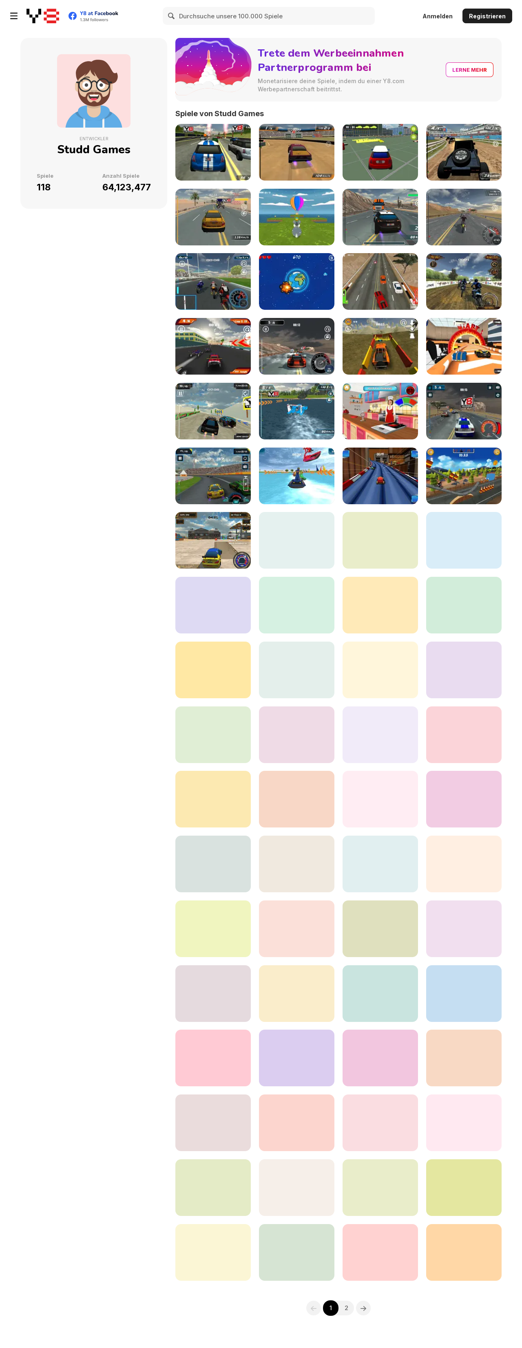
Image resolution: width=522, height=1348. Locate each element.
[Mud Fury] (296, 152)
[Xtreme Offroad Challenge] (380, 864)
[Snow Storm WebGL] (380, 605)
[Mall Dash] (213, 670)
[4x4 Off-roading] (380, 346)
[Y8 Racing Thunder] (213, 476)
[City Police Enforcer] (213, 864)
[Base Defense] (464, 799)
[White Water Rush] (296, 605)
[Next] (363, 1308)
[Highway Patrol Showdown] (464, 411)
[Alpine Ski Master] (464, 540)
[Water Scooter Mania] (296, 476)
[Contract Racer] (213, 217)
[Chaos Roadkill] (296, 1058)
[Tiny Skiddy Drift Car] (464, 1122)
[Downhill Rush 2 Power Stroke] (380, 1187)
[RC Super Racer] (213, 346)
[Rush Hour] (464, 993)
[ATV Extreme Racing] (380, 928)
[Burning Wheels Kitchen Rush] (380, 476)
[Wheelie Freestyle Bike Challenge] (213, 1187)
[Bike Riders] (464, 217)
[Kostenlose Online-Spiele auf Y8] (43, 16)
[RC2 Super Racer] (464, 734)
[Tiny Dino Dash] (296, 1187)
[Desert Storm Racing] (213, 411)
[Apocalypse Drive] (380, 670)
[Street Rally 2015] (213, 152)
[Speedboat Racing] (296, 411)
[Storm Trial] (464, 476)
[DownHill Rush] (296, 670)
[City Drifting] (213, 540)
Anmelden (437, 16)
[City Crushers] (296, 864)
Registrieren (487, 16)
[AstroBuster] (296, 281)
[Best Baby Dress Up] (464, 928)
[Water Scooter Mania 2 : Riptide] (464, 605)
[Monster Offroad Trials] (296, 928)
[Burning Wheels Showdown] (464, 346)
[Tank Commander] (213, 799)
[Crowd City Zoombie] (464, 1058)
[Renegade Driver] (380, 281)
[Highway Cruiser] (464, 864)
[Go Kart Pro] (296, 734)
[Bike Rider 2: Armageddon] (380, 540)
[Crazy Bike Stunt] (380, 734)
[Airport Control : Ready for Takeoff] (380, 1252)
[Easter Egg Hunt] (296, 217)
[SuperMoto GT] (213, 281)
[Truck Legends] (213, 605)
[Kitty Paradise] (296, 799)
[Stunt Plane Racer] (296, 993)
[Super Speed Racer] (296, 346)
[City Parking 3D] (380, 152)
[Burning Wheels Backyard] (296, 540)
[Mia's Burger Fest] (380, 411)
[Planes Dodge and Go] (213, 1252)
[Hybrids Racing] (380, 1058)
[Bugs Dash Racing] (464, 1187)
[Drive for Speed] (380, 799)
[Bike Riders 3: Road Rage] (464, 670)
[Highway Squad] (380, 217)
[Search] (172, 16)
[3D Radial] (296, 1252)
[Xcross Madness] (464, 281)
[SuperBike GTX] (213, 993)
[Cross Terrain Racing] (380, 1122)
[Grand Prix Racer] (380, 993)
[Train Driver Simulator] (296, 1122)
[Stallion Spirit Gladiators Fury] (464, 1252)
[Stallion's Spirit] (213, 734)
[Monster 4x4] (464, 152)
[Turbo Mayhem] (213, 1058)
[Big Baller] (213, 1122)
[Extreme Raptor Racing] (213, 928)
